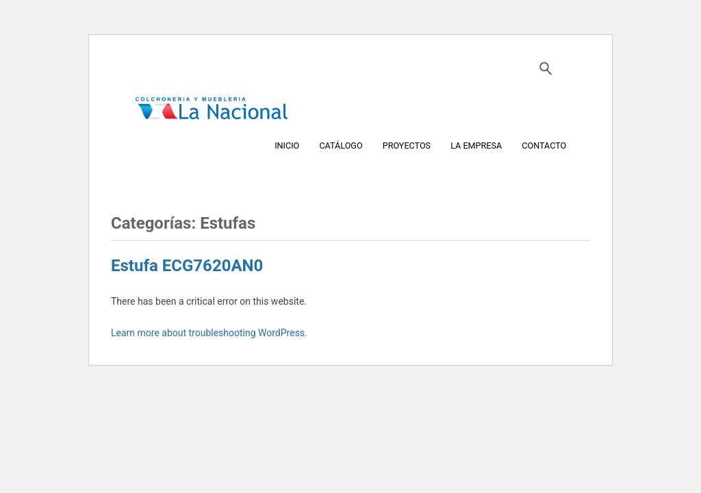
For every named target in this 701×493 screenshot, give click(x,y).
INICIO (287, 145)
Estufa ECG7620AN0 (187, 265)
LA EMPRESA (476, 145)
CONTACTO (544, 145)
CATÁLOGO (340, 145)
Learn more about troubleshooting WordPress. (209, 332)
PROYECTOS (407, 145)
